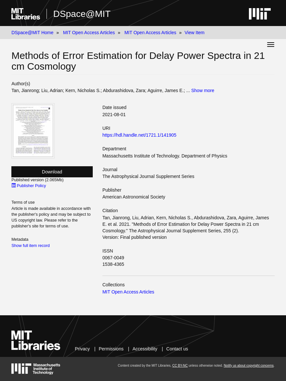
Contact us (177, 348)
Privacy (82, 348)
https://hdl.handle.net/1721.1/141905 (139, 135)
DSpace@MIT (82, 14)
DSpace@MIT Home (32, 32)
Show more (202, 90)
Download (52, 171)
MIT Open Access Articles (89, 32)
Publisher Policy (28, 186)
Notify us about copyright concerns (249, 365)
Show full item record (30, 245)
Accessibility (144, 348)
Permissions (111, 348)
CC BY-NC (180, 365)
